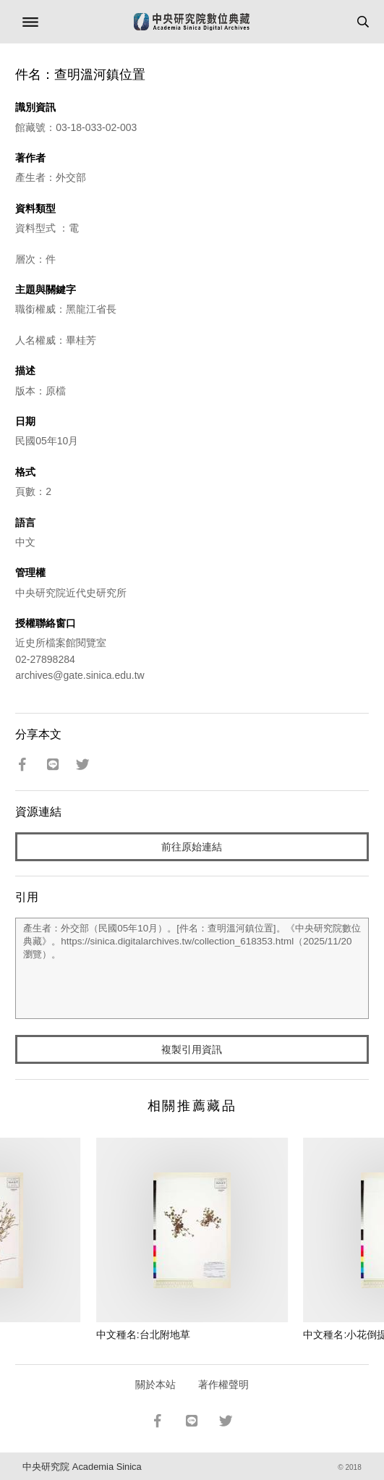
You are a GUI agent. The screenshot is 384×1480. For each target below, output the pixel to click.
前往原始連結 (191, 847)
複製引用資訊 (191, 1049)
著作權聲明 (223, 1384)
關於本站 (155, 1384)
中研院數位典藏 (191, 21)
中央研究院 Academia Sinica (81, 1466)
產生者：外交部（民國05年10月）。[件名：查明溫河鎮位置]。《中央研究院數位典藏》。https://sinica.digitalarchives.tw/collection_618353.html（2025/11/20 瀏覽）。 (192, 968)
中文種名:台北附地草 (143, 1334)
